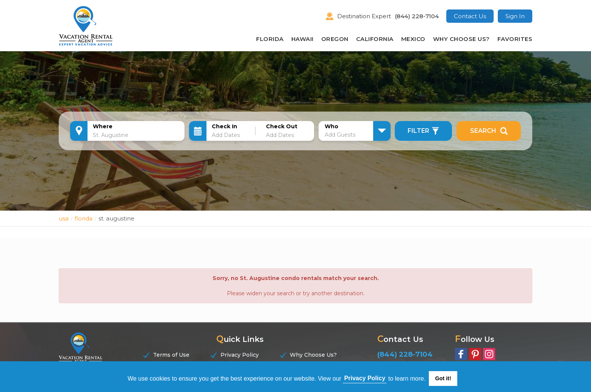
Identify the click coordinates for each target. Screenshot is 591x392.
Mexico (413, 39)
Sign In (515, 16)
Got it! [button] (443, 378)
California (375, 39)
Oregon (335, 39)
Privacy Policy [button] (365, 378)
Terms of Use (171, 354)
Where (103, 126)
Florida (270, 39)
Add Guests (340, 134)
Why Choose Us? (461, 39)
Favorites (515, 39)
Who (331, 126)
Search (489, 131)
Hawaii (302, 39)
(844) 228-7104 (417, 16)
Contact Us (470, 16)
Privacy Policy (239, 354)
